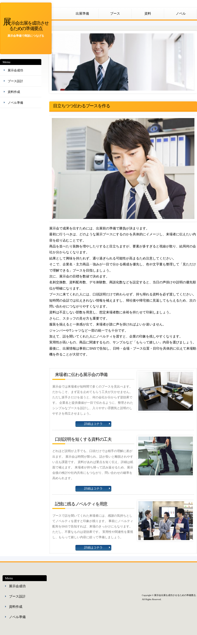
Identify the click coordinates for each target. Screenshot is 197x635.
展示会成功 (15, 70)
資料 (147, 13)
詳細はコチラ (93, 424)
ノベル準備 (15, 102)
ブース (115, 13)
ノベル (181, 13)
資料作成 (14, 92)
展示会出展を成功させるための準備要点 (25, 25)
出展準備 (82, 13)
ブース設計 (15, 81)
